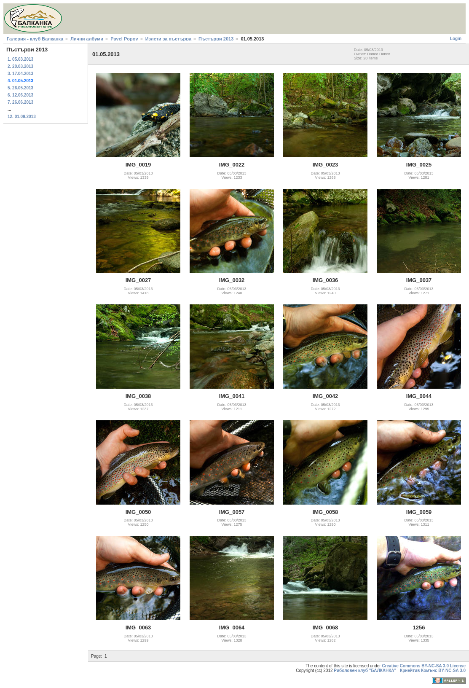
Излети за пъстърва (168, 38)
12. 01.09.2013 (22, 116)
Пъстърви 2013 (215, 38)
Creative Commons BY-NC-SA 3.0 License (424, 666)
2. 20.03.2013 (20, 66)
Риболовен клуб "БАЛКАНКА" (365, 670)
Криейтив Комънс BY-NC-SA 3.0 (433, 670)
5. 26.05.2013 (20, 88)
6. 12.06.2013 (20, 95)
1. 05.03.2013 (20, 59)
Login (455, 38)
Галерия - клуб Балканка (35, 38)
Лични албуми (86, 38)
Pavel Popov (124, 38)
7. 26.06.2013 (20, 102)
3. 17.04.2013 (20, 73)
